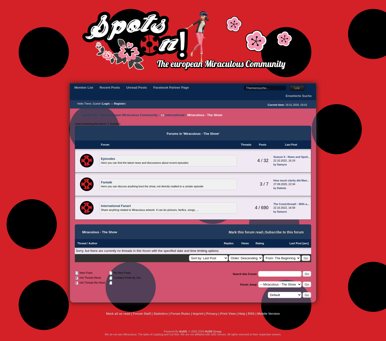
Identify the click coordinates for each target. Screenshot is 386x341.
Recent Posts (110, 87)
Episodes (108, 159)
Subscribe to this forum (284, 232)
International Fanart (116, 206)
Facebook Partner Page (171, 87)
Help (241, 313)
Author (92, 243)
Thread (81, 243)
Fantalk (106, 182)
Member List (83, 87)
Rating (260, 243)
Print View (228, 313)
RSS (251, 313)
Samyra (282, 164)
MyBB (183, 331)
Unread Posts (136, 87)
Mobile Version (268, 313)
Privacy (212, 313)
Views (245, 243)
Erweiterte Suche (299, 96)
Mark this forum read (246, 232)
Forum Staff (142, 313)
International (173, 115)
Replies (228, 243)
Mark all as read (118, 313)
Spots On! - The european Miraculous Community (120, 115)
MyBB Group (213, 331)
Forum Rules (180, 313)
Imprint (198, 313)
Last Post (296, 243)
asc (305, 243)
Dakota (281, 188)
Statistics (161, 313)
